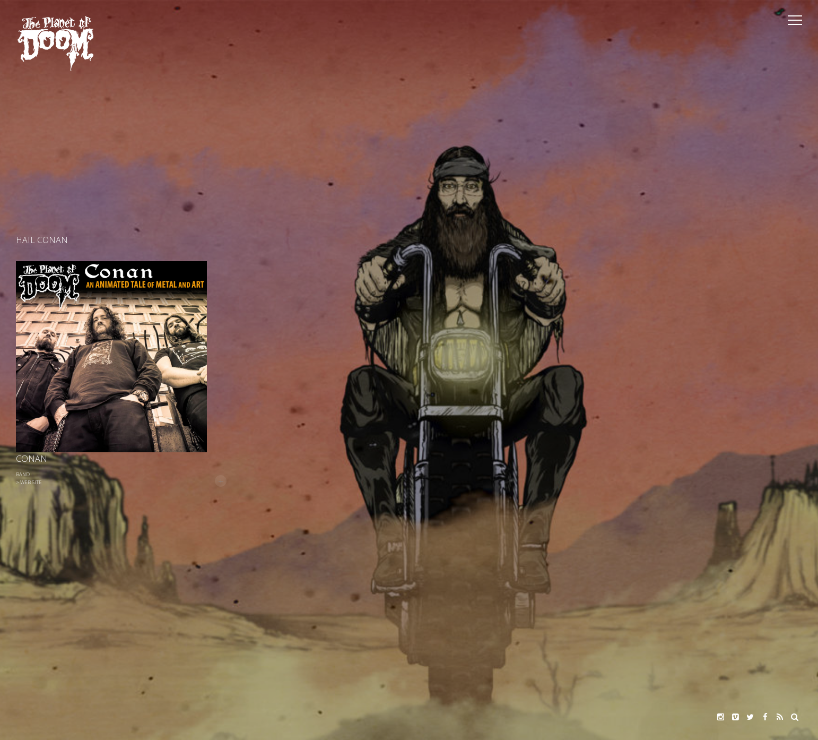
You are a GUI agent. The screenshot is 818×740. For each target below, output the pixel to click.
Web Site (31, 482)
